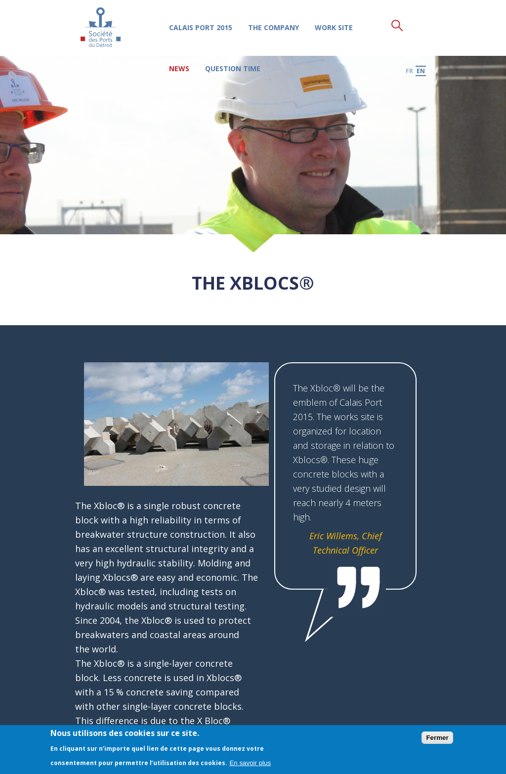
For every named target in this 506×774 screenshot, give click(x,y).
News (178, 68)
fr (409, 71)
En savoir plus (250, 763)
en (421, 71)
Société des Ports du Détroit (100, 26)
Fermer (437, 737)
